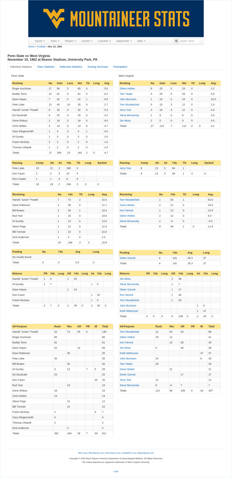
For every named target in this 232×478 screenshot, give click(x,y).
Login (115, 471)
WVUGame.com (113, 453)
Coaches (104, 40)
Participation (120, 66)
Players (70, 40)
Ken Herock (126, 210)
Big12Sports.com (146, 453)
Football (41, 46)
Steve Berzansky (129, 115)
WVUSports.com (96, 453)
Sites (141, 40)
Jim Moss (125, 120)
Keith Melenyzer (129, 310)
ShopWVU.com (129, 453)
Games (87, 40)
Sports (40, 40)
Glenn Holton (127, 88)
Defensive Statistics (71, 66)
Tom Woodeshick (129, 104)
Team (54, 40)
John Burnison (128, 99)
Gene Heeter (127, 205)
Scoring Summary (97, 66)
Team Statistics (45, 66)
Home (31, 46)
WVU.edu (82, 453)
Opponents (124, 40)
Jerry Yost (125, 109)
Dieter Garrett (128, 258)
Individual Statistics (21, 66)
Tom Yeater (126, 93)
